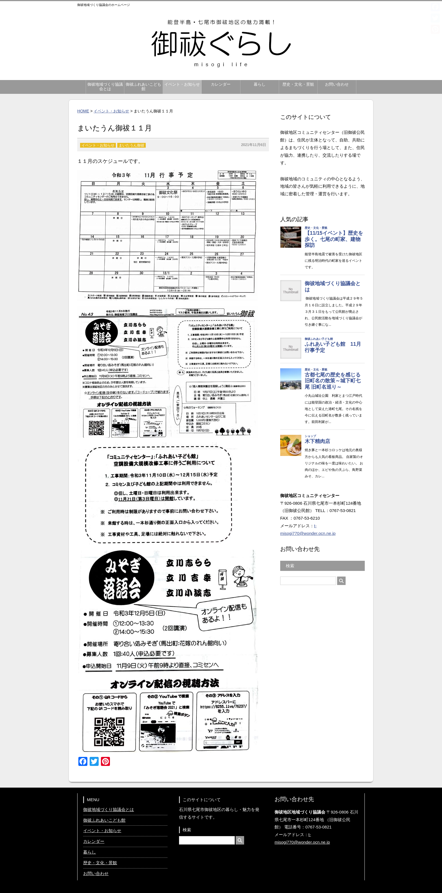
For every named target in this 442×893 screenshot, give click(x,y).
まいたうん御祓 (131, 145)
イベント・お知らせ (182, 84)
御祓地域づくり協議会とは (105, 86)
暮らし (260, 84)
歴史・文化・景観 (298, 84)
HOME (83, 111)
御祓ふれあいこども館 (143, 86)
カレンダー (221, 84)
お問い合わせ (337, 84)
